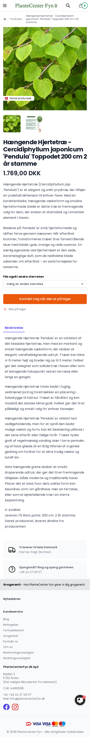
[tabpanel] (45, 68)
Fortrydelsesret (13, 630)
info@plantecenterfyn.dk (27, 699)
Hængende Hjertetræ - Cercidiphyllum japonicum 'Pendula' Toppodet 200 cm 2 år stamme (52, 19)
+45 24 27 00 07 (20, 695)
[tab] (12, 123)
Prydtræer (16, 19)
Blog (6, 619)
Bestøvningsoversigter (18, 653)
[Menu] (5, 5)
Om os (8, 647)
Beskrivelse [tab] (14, 327)
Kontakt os (10, 641)
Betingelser (11, 625)
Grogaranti (10, 636)
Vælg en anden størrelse (45, 284)
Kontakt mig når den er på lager (45, 299)
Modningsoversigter (17, 658)
